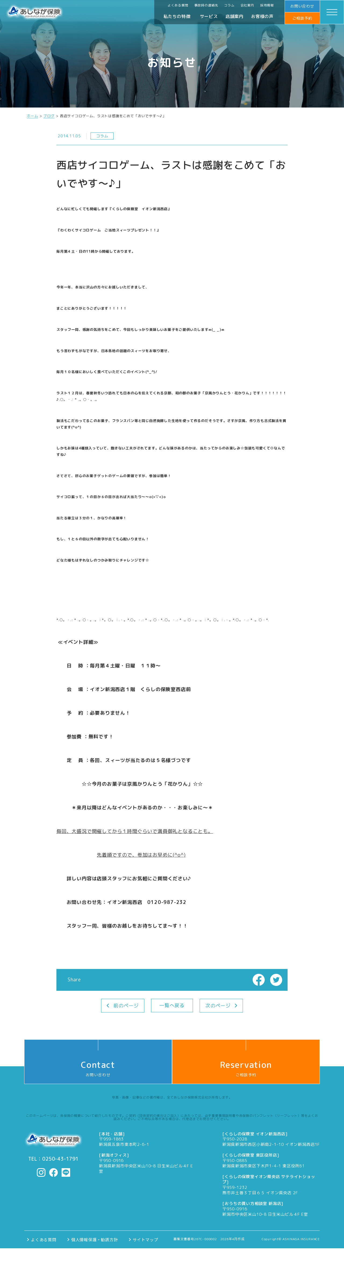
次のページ (218, 1005)
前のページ (126, 1005)
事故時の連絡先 (206, 5)
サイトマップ (145, 1240)
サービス (209, 16)
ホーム (32, 116)
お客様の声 (262, 16)
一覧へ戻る (172, 1005)
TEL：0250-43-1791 (53, 1159)
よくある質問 (178, 5)
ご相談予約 (302, 18)
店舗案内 (234, 16)
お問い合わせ (302, 6)
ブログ (48, 116)
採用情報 (267, 5)
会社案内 (247, 5)
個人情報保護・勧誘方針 (94, 1240)
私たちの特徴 (177, 16)
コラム (229, 5)
